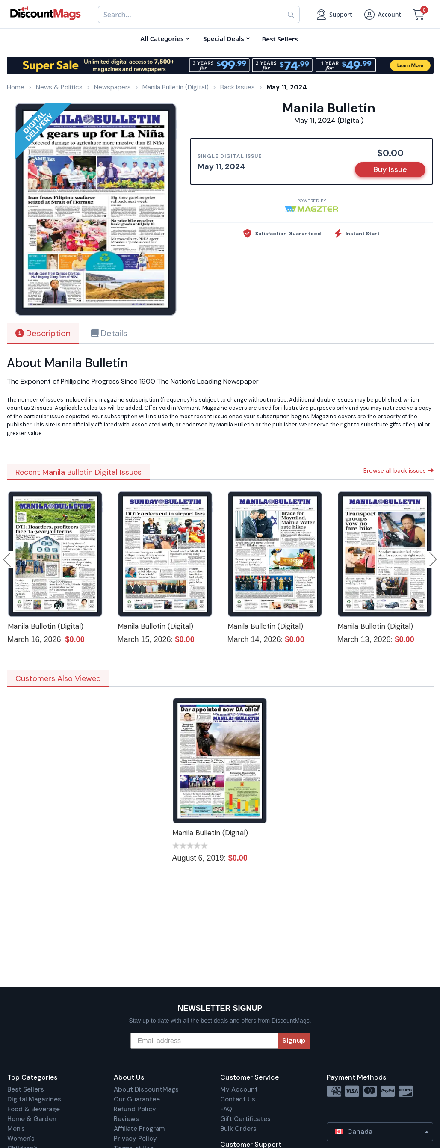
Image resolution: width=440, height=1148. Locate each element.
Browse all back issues (398, 470)
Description (43, 333)
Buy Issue (390, 169)
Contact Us (237, 1099)
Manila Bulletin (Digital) (45, 626)
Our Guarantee (137, 1099)
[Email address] (204, 1041)
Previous (7, 559)
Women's (21, 1138)
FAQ (226, 1109)
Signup (294, 1040)
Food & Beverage (33, 1109)
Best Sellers (25, 1089)
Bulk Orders (238, 1128)
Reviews (126, 1119)
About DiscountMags (146, 1089)
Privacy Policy (135, 1138)
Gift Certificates (245, 1119)
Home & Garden (31, 1119)
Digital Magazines (34, 1099)
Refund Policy (135, 1109)
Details (109, 333)
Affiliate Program (139, 1128)
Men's (16, 1128)
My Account (239, 1089)
